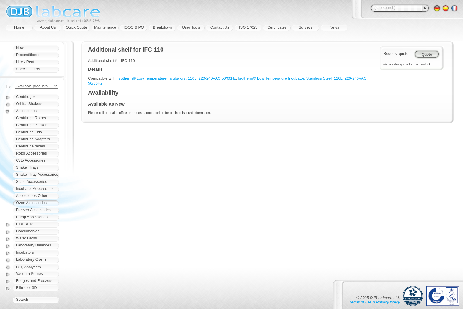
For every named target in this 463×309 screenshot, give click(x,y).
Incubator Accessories (34, 188)
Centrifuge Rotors (31, 118)
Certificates (276, 27)
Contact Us (219, 27)
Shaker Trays (27, 167)
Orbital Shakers (29, 103)
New (20, 47)
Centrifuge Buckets (32, 125)
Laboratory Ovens (31, 259)
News (334, 27)
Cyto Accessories (30, 160)
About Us (48, 27)
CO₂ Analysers (28, 267)
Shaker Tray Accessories (37, 174)
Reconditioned (28, 54)
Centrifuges (25, 96)
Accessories (26, 111)
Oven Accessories (31, 202)
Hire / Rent (25, 62)
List (9, 86)
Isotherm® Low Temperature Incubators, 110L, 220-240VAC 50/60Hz (177, 78)
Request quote (395, 53)
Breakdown (162, 27)
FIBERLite (24, 224)
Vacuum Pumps (29, 273)
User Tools (191, 27)
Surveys (306, 27)
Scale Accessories (31, 181)
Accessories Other (31, 195)
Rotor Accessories (31, 153)
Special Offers (28, 69)
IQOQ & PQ (134, 27)
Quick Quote (76, 27)
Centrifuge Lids (29, 132)
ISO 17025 (248, 27)
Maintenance (105, 27)
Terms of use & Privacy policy (374, 302)
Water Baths (26, 238)
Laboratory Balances (33, 245)
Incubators (25, 252)
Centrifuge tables (30, 146)
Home (19, 27)
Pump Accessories (32, 217)
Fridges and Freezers (34, 280)
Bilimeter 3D (26, 287)
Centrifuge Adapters (33, 139)
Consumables (28, 231)
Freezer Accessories (33, 210)
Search (22, 299)
